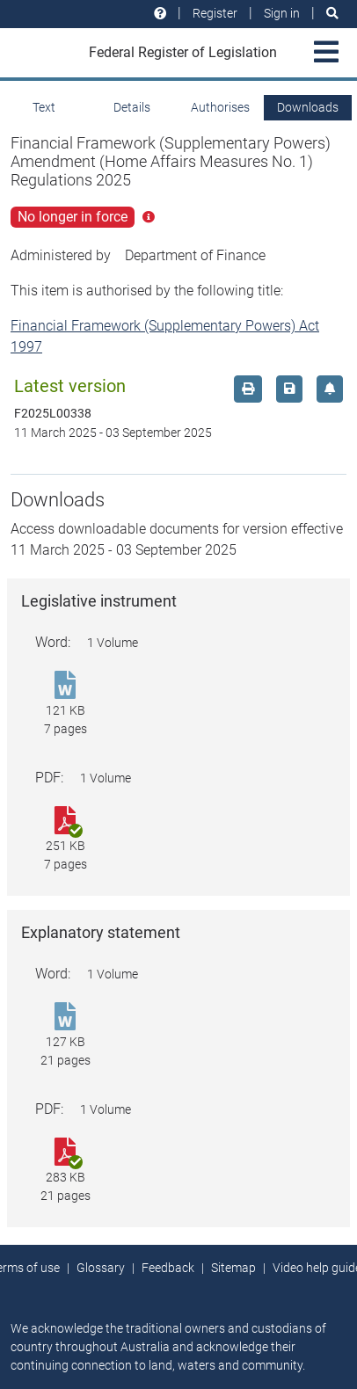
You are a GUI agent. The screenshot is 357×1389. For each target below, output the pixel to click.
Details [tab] (131, 107)
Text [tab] (44, 107)
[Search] (332, 13)
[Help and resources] (160, 13)
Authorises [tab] (220, 107)
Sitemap (233, 1268)
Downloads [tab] (308, 107)
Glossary (100, 1268)
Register (215, 13)
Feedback (168, 1268)
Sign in (282, 13)
